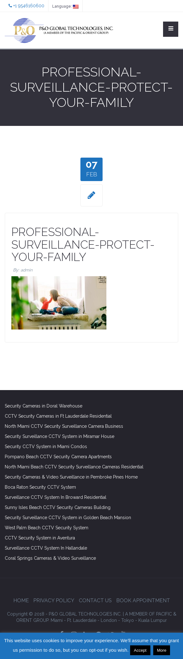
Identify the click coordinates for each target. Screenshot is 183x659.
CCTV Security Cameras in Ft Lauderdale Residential (58, 416)
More (162, 650)
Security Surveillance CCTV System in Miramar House (59, 436)
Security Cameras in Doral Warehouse (43, 405)
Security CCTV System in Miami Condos (46, 446)
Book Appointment (143, 600)
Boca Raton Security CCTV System (40, 487)
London (109, 620)
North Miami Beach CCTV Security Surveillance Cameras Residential (74, 466)
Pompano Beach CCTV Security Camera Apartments (58, 456)
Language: (65, 6)
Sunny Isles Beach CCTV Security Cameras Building (57, 507)
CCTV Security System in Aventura (40, 537)
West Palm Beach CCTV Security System (46, 527)
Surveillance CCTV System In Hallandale (46, 548)
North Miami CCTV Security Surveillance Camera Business (64, 426)
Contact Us (95, 600)
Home (21, 600)
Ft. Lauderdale (81, 620)
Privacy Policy (53, 600)
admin (27, 270)
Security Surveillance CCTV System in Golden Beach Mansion (68, 517)
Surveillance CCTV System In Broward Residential (55, 497)
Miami (57, 620)
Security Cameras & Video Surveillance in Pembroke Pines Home (71, 477)
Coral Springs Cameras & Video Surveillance (50, 558)
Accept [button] (140, 650)
